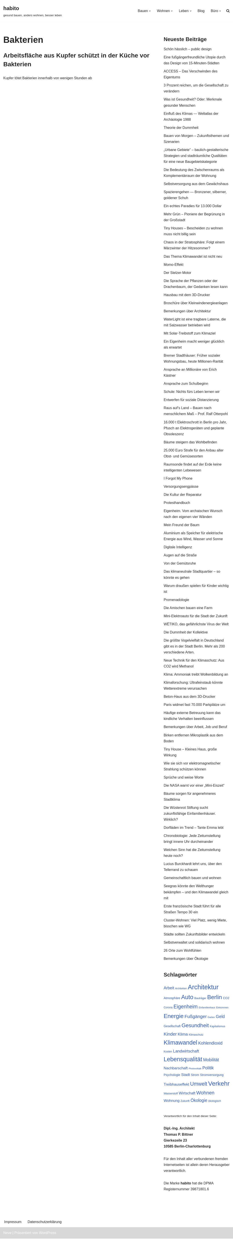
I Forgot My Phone (178, 480)
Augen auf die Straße (180, 557)
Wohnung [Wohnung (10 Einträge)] (171, 1105)
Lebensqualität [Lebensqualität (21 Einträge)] (183, 1063)
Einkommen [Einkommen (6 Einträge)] (222, 1011)
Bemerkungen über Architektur (187, 312)
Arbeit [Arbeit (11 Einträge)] (169, 991)
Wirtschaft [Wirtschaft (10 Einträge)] (187, 1097)
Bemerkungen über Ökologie (186, 962)
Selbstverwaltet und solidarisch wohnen (194, 946)
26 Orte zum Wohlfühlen (182, 954)
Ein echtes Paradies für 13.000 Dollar (193, 207)
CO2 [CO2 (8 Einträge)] (226, 1002)
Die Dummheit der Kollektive (186, 635)
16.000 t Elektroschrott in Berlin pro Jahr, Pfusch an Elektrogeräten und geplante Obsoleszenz (195, 429)
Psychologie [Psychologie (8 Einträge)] (172, 1079)
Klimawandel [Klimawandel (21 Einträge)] (180, 1046)
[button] (150, 11)
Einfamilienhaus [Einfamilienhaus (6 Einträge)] (207, 1011)
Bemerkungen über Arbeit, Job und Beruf (195, 730)
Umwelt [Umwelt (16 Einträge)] (198, 1088)
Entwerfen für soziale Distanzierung (191, 401)
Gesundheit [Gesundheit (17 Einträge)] (195, 1030)
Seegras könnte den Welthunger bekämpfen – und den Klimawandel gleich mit (196, 895)
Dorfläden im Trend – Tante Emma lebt (194, 831)
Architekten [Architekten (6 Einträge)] (181, 992)
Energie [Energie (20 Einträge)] (174, 1020)
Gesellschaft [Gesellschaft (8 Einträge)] (172, 1030)
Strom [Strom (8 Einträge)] (195, 1079)
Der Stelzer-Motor (177, 273)
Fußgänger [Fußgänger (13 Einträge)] (196, 1020)
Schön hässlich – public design (188, 49)
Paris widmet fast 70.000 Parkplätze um (195, 707)
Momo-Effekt (173, 265)
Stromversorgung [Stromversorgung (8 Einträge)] (212, 1079)
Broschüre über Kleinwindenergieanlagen (196, 304)
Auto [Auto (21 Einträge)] (187, 1001)
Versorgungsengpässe (181, 488)
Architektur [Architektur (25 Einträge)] (203, 990)
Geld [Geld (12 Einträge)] (220, 1020)
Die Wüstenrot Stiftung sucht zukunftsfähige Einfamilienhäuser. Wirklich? (190, 817)
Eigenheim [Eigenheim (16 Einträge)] (186, 1010)
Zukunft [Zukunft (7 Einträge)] (185, 1105)
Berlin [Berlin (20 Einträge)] (214, 1001)
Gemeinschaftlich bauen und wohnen (192, 881)
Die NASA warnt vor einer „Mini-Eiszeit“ (194, 788)
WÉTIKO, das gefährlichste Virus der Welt (196, 626)
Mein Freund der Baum (182, 527)
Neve (7, 1237)
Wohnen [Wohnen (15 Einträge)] (205, 1097)
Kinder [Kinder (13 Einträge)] (170, 1037)
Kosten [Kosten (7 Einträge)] (168, 1055)
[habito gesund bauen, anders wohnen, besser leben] (32, 11)
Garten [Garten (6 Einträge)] (211, 1021)
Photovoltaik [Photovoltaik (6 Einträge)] (195, 1072)
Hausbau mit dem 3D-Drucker (187, 296)
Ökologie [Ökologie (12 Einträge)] (198, 1104)
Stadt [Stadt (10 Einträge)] (185, 1079)
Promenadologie (176, 602)
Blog (200, 11)
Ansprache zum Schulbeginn (186, 385)
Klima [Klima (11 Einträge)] (183, 1038)
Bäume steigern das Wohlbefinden (190, 444)
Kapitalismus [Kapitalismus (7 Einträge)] (217, 1030)
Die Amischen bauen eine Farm (188, 610)
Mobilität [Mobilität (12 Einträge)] (211, 1064)
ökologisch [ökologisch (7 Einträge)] (214, 1105)
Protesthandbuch (177, 505)
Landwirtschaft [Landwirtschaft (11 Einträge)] (186, 1055)
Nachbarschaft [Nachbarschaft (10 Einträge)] (176, 1072)
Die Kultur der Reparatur (183, 496)
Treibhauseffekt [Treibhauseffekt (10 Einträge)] (176, 1089)
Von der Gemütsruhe (180, 565)
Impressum (13, 1226)
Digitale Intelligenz (178, 549)
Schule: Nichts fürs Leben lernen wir (192, 393)
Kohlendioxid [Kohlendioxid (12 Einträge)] (210, 1047)
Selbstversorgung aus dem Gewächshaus (196, 184)
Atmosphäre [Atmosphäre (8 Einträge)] (172, 1002)
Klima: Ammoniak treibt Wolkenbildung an (196, 677)
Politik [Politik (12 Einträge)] (208, 1072)
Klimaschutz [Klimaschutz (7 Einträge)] (196, 1038)
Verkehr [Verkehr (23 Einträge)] (219, 1087)
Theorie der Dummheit (181, 128)
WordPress (47, 1237)
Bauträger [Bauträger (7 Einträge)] (200, 1002)
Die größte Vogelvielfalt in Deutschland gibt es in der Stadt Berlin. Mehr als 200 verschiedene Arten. (194, 649)
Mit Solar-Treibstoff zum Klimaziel (190, 334)
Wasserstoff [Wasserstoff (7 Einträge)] (171, 1097)
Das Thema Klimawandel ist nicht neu (193, 257)
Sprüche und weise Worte (184, 780)
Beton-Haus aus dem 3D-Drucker (190, 699)
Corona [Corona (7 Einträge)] (168, 1011)
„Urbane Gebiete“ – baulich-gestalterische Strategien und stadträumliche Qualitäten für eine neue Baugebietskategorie (196, 156)
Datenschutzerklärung (45, 1226)
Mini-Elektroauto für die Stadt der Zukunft (196, 618)
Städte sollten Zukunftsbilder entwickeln (194, 938)
